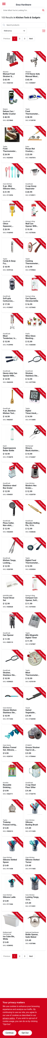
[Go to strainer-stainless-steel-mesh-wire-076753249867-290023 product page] (12, 668)
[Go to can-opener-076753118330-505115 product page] (12, 631)
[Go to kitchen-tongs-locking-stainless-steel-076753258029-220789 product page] (12, 556)
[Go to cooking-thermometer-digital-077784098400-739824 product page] (35, 256)
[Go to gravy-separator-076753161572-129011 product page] (35, 182)
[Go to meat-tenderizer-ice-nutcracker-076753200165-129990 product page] (12, 331)
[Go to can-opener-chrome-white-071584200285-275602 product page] (35, 294)
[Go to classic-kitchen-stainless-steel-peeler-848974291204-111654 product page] (12, 705)
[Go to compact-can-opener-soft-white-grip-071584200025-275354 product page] (35, 593)
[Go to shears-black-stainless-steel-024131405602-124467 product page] (35, 444)
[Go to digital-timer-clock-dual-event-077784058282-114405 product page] (35, 406)
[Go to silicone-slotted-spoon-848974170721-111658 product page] (12, 855)
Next (31, 39)
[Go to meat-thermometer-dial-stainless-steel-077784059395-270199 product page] (35, 668)
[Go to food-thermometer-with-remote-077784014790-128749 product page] (35, 107)
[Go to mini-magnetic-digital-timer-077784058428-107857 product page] (35, 631)
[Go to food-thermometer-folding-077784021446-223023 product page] (12, 144)
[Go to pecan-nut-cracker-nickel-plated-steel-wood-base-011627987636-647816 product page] (35, 144)
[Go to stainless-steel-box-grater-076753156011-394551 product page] (12, 481)
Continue (9, 1033)
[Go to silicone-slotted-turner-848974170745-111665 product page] (35, 855)
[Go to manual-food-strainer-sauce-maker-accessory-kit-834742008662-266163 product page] (12, 69)
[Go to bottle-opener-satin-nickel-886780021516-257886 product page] (35, 931)
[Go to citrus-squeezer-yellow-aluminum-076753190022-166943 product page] (12, 219)
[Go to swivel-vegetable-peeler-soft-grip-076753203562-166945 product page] (35, 705)
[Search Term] (23, 10)
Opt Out (25, 1033)
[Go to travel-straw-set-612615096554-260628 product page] (12, 593)
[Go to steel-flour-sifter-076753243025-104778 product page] (35, 780)
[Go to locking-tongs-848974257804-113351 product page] (35, 893)
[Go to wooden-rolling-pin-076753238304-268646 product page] (35, 518)
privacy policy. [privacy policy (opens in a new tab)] (9, 1018)
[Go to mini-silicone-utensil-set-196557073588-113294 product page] (12, 182)
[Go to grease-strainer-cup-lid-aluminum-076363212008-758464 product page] (35, 743)
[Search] (43, 10)
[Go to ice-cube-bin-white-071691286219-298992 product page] (12, 931)
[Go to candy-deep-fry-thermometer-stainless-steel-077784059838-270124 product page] (12, 256)
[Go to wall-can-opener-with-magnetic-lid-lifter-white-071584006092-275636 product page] (35, 219)
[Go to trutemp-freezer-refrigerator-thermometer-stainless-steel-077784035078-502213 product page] (12, 818)
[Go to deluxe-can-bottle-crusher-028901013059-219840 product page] (12, 107)
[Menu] (4, 3)
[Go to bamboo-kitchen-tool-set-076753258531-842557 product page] (12, 406)
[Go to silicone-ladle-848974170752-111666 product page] (12, 893)
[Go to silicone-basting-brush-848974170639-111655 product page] (35, 818)
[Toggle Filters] (43, 30)
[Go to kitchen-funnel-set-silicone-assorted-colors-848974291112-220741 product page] (12, 743)
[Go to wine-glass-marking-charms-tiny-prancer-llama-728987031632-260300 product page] (35, 331)
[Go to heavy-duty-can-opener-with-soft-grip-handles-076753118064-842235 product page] (12, 369)
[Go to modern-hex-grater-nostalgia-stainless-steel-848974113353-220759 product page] (35, 481)
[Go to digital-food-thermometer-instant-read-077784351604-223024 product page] (35, 556)
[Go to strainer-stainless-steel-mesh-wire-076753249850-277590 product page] (35, 369)
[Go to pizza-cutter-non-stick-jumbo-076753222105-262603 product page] (12, 518)
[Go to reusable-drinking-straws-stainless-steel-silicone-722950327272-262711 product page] (12, 780)
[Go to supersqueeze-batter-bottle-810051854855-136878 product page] (12, 444)
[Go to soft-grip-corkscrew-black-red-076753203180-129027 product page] (12, 294)
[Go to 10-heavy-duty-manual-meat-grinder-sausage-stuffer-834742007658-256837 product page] (35, 69)
